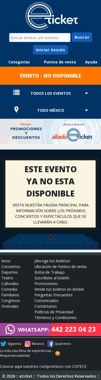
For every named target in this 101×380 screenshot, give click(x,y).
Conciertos (10, 266)
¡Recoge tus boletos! (52, 260)
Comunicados (46, 300)
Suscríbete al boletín (51, 277)
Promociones (46, 283)
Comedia (9, 289)
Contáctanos (45, 306)
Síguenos (14, 343)
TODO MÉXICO (50, 110)
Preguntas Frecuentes (53, 294)
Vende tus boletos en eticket (59, 289)
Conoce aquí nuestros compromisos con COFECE (43, 366)
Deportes (9, 272)
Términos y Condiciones (55, 317)
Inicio (6, 260)
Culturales (10, 283)
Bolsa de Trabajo (49, 272)
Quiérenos (63, 343)
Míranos (38, 343)
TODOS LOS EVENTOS (50, 93)
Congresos (10, 300)
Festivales (10, 306)
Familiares (10, 294)
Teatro (7, 277)
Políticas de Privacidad (53, 311)
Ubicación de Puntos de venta (60, 266)
